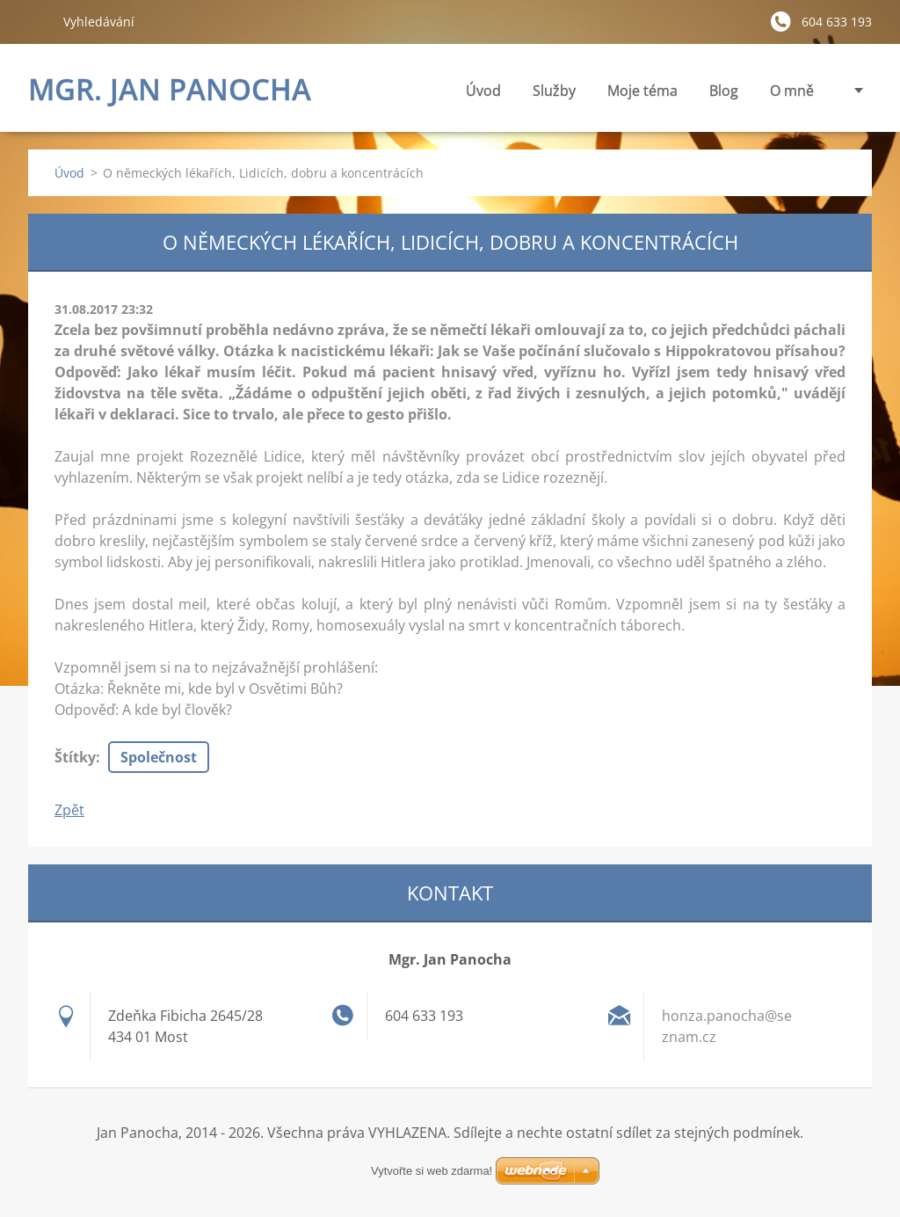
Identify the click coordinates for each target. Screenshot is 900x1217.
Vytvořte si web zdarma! (431, 1170)
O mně (792, 90)
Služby (554, 95)
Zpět (69, 810)
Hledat (38, 21)
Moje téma (642, 95)
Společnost (158, 757)
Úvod (483, 90)
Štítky (75, 757)
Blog (723, 90)
